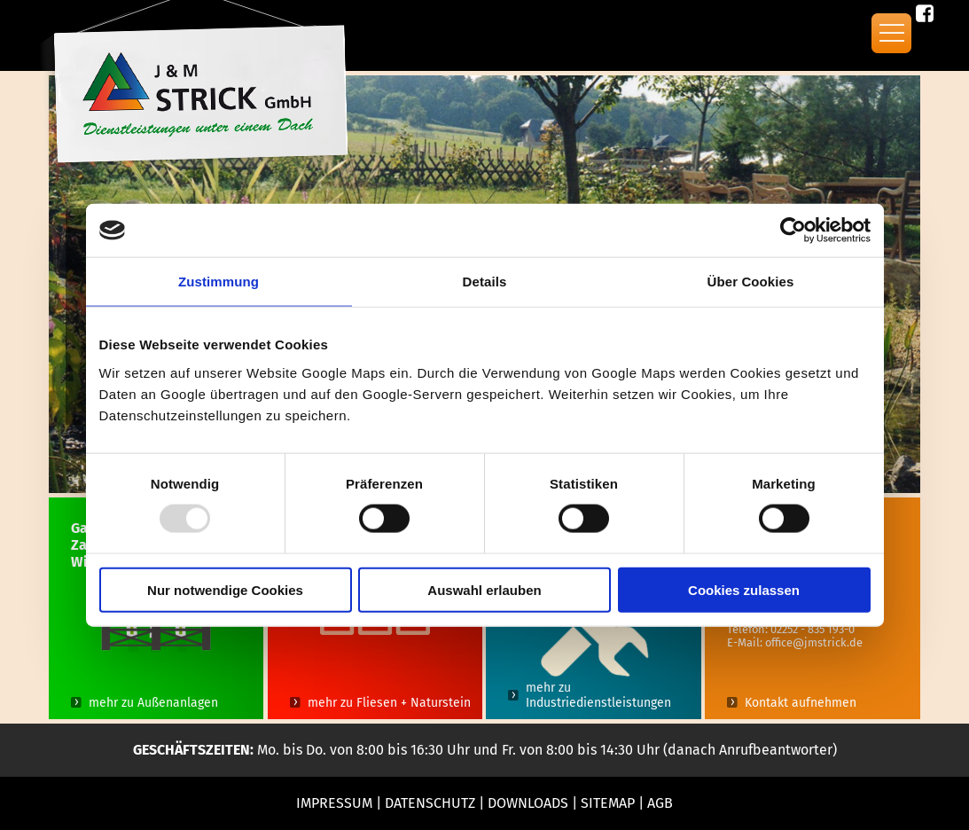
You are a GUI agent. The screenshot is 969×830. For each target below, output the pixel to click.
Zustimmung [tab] (218, 281)
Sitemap (608, 803)
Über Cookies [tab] (750, 281)
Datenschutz (430, 803)
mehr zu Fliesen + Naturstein (389, 702)
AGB (660, 803)
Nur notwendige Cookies (225, 589)
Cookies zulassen (744, 589)
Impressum (334, 803)
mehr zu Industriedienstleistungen (598, 695)
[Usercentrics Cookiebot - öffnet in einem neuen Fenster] (793, 230)
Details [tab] (485, 281)
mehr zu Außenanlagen (153, 702)
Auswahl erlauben (484, 589)
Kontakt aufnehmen (800, 702)
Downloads (528, 803)
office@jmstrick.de (814, 642)
